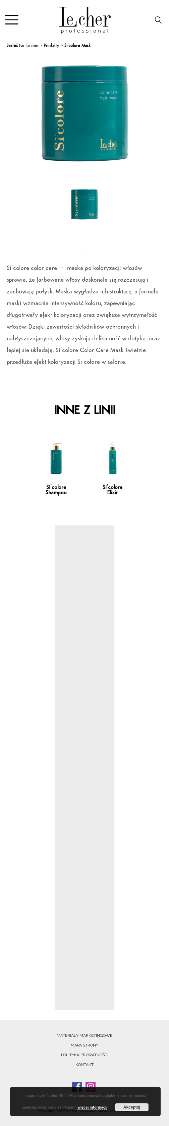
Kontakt (84, 1064)
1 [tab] (84, 253)
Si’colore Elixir (112, 490)
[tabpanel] (84, 214)
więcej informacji (92, 1107)
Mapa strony (84, 1045)
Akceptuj (131, 1107)
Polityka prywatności (84, 1055)
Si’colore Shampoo (56, 490)
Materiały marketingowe (84, 1035)
